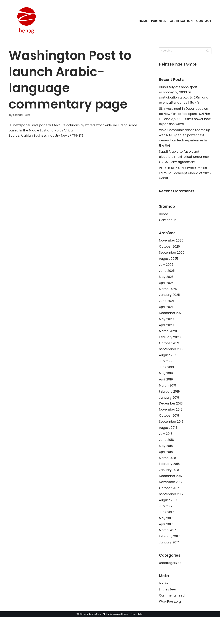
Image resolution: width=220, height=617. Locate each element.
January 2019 (169, 397)
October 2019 (169, 343)
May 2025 (166, 277)
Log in (163, 583)
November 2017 (170, 482)
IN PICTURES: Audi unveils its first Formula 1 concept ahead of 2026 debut (185, 173)
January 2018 (169, 470)
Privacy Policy (137, 614)
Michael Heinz (21, 115)
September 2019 (171, 349)
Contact (203, 21)
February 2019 (169, 391)
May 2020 (166, 319)
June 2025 (167, 271)
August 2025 (168, 258)
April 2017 (166, 524)
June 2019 (166, 367)
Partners (158, 21)
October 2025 (169, 246)
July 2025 (166, 265)
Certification (181, 21)
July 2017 (165, 506)
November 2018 (170, 409)
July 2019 (166, 361)
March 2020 (168, 331)
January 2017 (169, 542)
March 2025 (168, 289)
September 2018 (171, 421)
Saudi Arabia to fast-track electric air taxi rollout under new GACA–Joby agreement (184, 156)
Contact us (167, 220)
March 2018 (167, 458)
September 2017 (171, 494)
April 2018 (166, 452)
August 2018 (168, 428)
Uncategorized (170, 563)
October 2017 (169, 488)
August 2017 (168, 500)
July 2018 (166, 434)
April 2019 (166, 379)
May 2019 (166, 373)
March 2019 (167, 385)
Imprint (125, 614)
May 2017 (166, 518)
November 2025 (171, 240)
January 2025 (169, 295)
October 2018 (169, 415)
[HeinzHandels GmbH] (26, 21)
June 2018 (166, 440)
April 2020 (166, 325)
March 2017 (167, 530)
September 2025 (171, 252)
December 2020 (171, 313)
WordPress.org (170, 601)
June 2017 (166, 512)
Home (142, 21)
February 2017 (169, 536)
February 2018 (169, 464)
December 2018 (171, 403)
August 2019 (168, 355)
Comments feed (172, 595)
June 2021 (166, 301)
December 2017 (170, 476)
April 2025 (166, 283)
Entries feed (168, 589)
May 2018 (166, 446)
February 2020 (170, 337)
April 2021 (166, 307)
